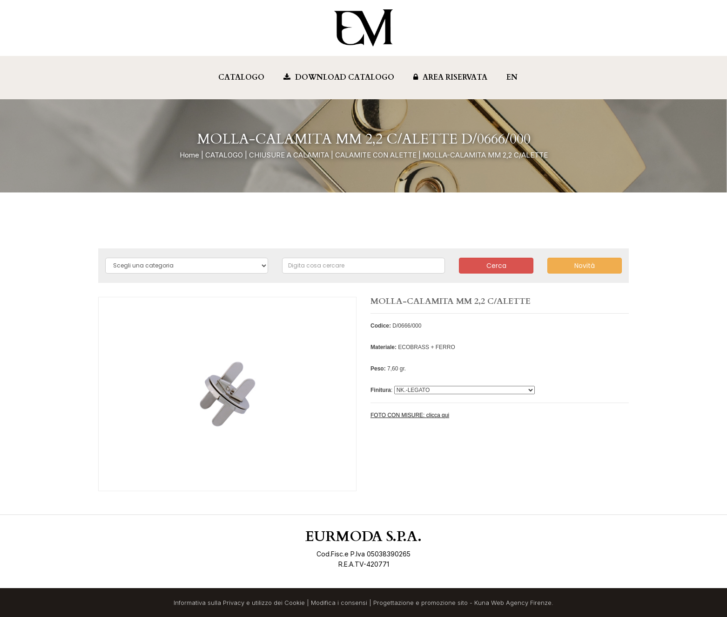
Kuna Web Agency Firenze (513, 602)
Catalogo (241, 77)
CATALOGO (224, 155)
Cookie (294, 602)
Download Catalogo (338, 77)
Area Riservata (450, 77)
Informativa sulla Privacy (209, 602)
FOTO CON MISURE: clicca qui (409, 415)
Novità (584, 265)
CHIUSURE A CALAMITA (289, 155)
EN (512, 77)
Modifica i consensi (339, 602)
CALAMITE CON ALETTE (376, 155)
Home (189, 155)
